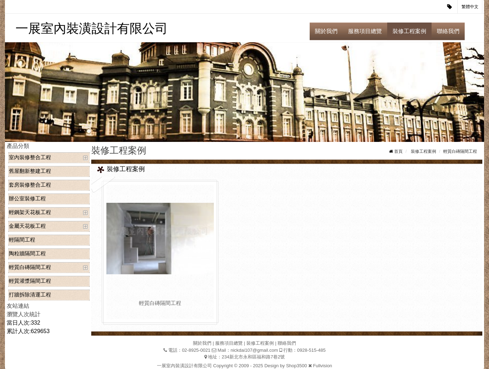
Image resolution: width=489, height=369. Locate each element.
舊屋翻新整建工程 (30, 171)
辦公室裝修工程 (27, 198)
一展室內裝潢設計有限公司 (92, 28)
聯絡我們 (448, 31)
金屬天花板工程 (27, 226)
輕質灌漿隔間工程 (30, 281)
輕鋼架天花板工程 (30, 212)
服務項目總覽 (365, 31)
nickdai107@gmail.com (254, 350)
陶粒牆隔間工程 (27, 253)
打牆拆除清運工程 (30, 295)
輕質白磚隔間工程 (30, 267)
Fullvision (322, 365)
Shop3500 (296, 365)
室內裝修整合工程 (30, 157)
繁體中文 (470, 6)
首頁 (398, 151)
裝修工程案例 (409, 31)
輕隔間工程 (22, 240)
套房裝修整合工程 (30, 185)
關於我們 (326, 31)
